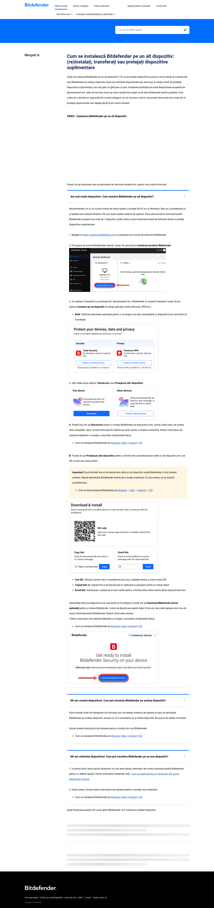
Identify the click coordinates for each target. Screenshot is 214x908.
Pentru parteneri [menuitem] (101, 6)
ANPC (80, 897)
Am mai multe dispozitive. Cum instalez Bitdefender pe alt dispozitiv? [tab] (112, 196)
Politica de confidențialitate (51, 897)
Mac (132, 490)
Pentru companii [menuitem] (80, 6)
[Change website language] (180, 3)
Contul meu (161, 6)
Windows (115, 443)
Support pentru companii (139, 6)
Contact (88, 897)
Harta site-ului (70, 897)
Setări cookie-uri (100, 897)
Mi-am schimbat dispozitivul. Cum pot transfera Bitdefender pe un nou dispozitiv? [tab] (119, 756)
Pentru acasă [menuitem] (61, 6)
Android (142, 490)
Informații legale (31, 897)
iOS (151, 490)
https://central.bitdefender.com (99, 234)
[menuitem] (64, 14)
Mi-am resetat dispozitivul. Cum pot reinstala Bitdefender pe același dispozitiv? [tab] (118, 700)
